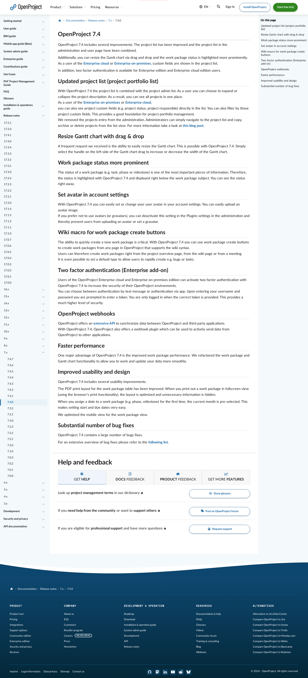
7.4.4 (10, 377)
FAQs (199, 619)
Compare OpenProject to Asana (270, 625)
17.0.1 (7, 276)
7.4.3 (10, 384)
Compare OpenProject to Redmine (272, 652)
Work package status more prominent (283, 40)
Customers (70, 625)
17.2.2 (7, 190)
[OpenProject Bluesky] (189, 672)
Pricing (13, 619)
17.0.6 (7, 246)
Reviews (14, 652)
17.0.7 (7, 239)
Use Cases (9, 74)
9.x (5, 338)
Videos (200, 630)
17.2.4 (7, 178)
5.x (5, 489)
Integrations (16, 625)
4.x (5, 496)
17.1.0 (7, 233)
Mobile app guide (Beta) (18, 44)
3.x (5, 503)
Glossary (9, 98)
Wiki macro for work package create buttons (283, 53)
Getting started (12, 21)
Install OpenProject (254, 7)
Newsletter (70, 647)
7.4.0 (10, 402)
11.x (6, 324)
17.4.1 (7, 135)
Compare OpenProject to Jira (269, 619)
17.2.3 (7, 184)
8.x (5, 345)
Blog (198, 647)
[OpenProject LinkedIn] (165, 672)
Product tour (17, 614)
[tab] (82, 477)
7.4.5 (10, 371)
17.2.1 (7, 196)
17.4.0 (7, 141)
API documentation (15, 526)
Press (67, 641)
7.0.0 (10, 476)
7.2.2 (10, 433)
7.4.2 (10, 390)
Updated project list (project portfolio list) (283, 28)
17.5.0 (7, 129)
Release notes (12, 115)
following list (158, 442)
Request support (219, 529)
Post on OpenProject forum (220, 511)
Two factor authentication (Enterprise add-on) (283, 62)
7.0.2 (10, 463)
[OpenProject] (60, 20)
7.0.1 (10, 470)
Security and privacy (16, 519)
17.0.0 (7, 282)
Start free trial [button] (285, 7)
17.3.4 (7, 147)
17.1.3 (7, 215)
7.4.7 (10, 359)
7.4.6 (10, 365)
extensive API (104, 323)
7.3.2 (10, 408)
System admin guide (16, 51)
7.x (5, 352)
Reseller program (73, 630)
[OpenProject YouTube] (173, 672)
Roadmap (129, 614)
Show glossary (220, 493)
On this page (268, 20)
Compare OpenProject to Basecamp (272, 647)
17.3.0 (7, 172)
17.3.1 (7, 166)
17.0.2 (7, 270)
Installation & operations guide (18, 107)
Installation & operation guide (140, 625)
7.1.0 (10, 451)
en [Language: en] (204, 6)
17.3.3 (7, 153)
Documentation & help (208, 614)
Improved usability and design (279, 80)
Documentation (75, 20)
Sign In (230, 6)
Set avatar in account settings (278, 46)
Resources (112, 7)
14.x (6, 303)
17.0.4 (7, 258)
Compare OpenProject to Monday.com (274, 636)
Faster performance (272, 75)
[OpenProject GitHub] (150, 672)
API (126, 641)
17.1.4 (7, 209)
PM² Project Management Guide (19, 83)
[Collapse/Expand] (43, 21)
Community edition (20, 636)
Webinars (201, 652)
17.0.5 (7, 252)
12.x (6, 317)
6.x (5, 482)
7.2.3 (10, 426)
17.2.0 (7, 203)
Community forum (206, 636)
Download (129, 619)
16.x (6, 289)
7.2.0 (10, 445)
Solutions (76, 7)
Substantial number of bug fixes (280, 86)
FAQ (6, 91)
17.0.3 (7, 264)
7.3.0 (10, 420)
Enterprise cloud (96, 63)
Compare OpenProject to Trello (270, 630)
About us (69, 614)
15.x (6, 296)
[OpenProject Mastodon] (157, 672)
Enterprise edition (20, 641)
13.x (6, 310)
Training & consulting (207, 641)
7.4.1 (10, 396)
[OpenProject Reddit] (181, 672)
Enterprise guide (13, 59)
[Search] (218, 7)
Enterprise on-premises (132, 63)
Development (12, 511)
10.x (6, 331)
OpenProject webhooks (275, 69)
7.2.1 (10, 439)
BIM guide (10, 36)
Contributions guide (15, 66)
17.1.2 (7, 221)
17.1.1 (7, 227)
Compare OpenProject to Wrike (270, 641)
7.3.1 (10, 414)
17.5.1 (7, 123)
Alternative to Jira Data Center (270, 614)
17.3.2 (7, 159)
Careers (68, 636)
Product (56, 7)
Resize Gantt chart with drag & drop (282, 34)
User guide (10, 28)
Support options (18, 630)
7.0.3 (10, 457)
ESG (66, 619)
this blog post (193, 126)
